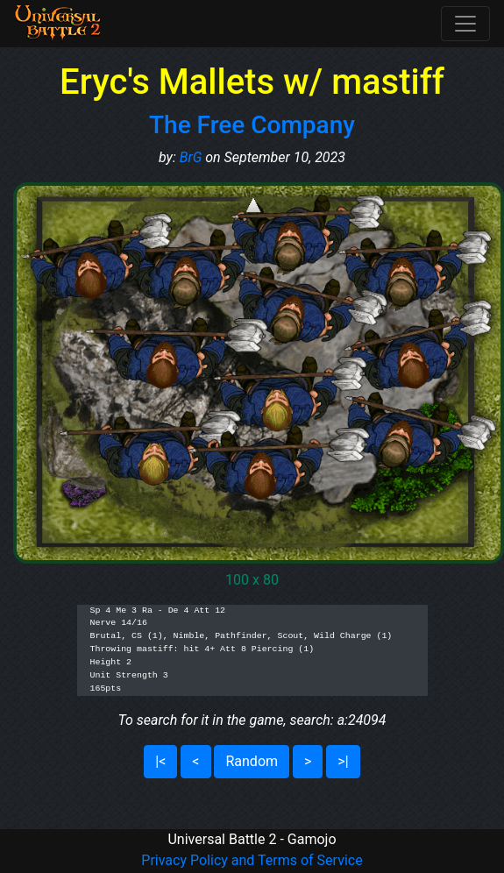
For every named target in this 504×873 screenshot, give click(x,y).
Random (251, 761)
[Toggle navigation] (465, 23)
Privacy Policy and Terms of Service (251, 860)
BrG (191, 157)
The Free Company (252, 124)
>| (342, 761)
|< (160, 761)
